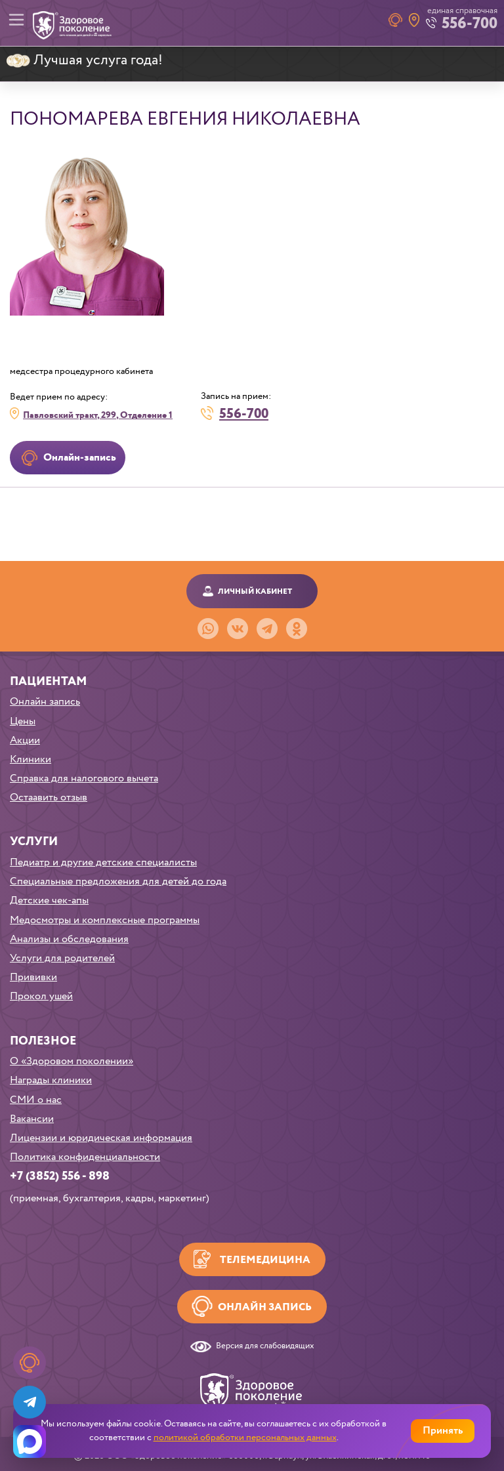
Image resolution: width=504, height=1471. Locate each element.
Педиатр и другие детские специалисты (103, 862)
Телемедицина (265, 1260)
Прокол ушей (41, 996)
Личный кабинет (255, 591)
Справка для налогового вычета (84, 778)
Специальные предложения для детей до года (118, 881)
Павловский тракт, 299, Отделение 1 (98, 415)
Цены (22, 721)
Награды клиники (51, 1080)
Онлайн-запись (79, 457)
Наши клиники (414, 20)
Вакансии (32, 1119)
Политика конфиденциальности (85, 1157)
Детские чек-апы (49, 900)
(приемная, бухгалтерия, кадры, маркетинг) (109, 1198)
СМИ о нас (36, 1100)
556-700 (243, 413)
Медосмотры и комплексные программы (105, 920)
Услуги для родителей (62, 958)
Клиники (30, 759)
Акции (25, 740)
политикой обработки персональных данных (245, 1437)
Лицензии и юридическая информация (101, 1138)
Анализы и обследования (69, 939)
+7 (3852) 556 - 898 (60, 1176)
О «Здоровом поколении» (71, 1061)
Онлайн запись (45, 701)
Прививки (33, 977)
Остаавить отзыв (48, 797)
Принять (443, 1430)
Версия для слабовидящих (265, 1346)
